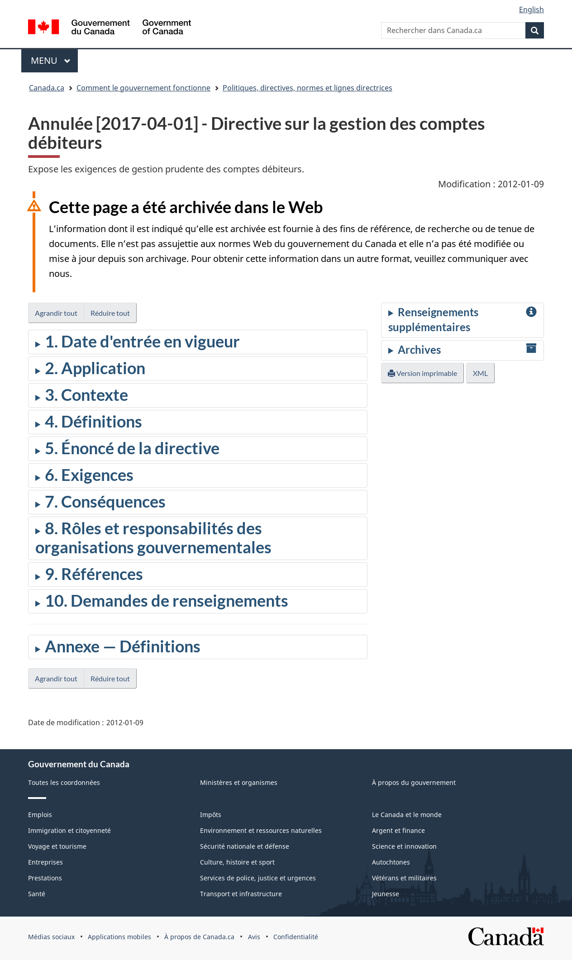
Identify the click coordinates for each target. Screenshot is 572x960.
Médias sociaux (51, 936)
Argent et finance (398, 830)
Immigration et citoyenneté (69, 830)
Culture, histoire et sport (237, 862)
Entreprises (45, 862)
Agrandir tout (56, 313)
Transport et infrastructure (241, 893)
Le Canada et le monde (407, 814)
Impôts (210, 814)
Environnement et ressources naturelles (261, 830)
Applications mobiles (119, 936)
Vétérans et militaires (404, 878)
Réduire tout (110, 313)
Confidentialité (295, 936)
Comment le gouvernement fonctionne (143, 88)
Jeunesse (385, 893)
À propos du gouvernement (414, 782)
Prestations (45, 878)
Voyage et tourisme (57, 846)
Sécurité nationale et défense (244, 846)
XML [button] (480, 373)
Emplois (40, 814)
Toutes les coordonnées (64, 782)
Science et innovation (404, 846)
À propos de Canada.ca (199, 936)
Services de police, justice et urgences (258, 878)
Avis (254, 936)
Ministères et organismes (238, 782)
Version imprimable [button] (422, 373)
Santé (36, 893)
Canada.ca (46, 88)
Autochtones (391, 862)
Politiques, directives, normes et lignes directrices (307, 88)
